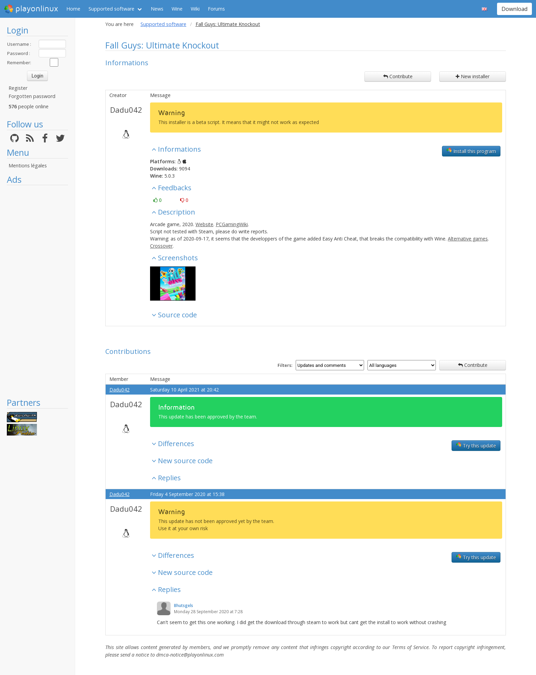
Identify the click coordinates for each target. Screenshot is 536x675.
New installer (473, 76)
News (157, 8)
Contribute (398, 76)
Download (514, 9)
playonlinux (31, 9)
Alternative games (468, 238)
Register (18, 88)
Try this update (476, 445)
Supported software (111, 8)
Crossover (161, 246)
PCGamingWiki (232, 224)
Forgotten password (32, 96)
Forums (216, 8)
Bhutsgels (183, 605)
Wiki (195, 8)
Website (204, 224)
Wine (177, 8)
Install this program (471, 151)
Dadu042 (126, 110)
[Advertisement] (37, 291)
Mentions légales (28, 165)
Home (73, 8)
